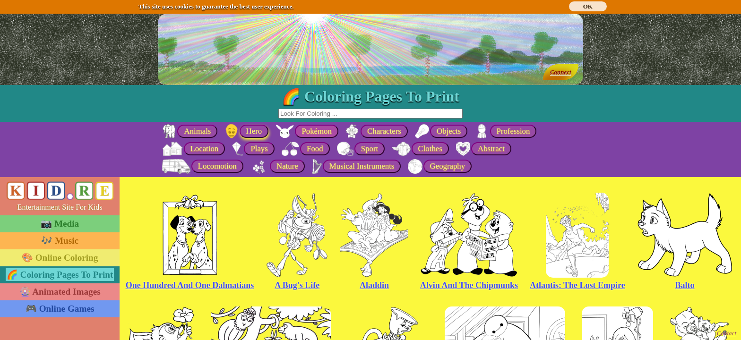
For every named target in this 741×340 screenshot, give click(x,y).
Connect (560, 72)
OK (588, 6)
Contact (726, 333)
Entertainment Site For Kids (60, 207)
